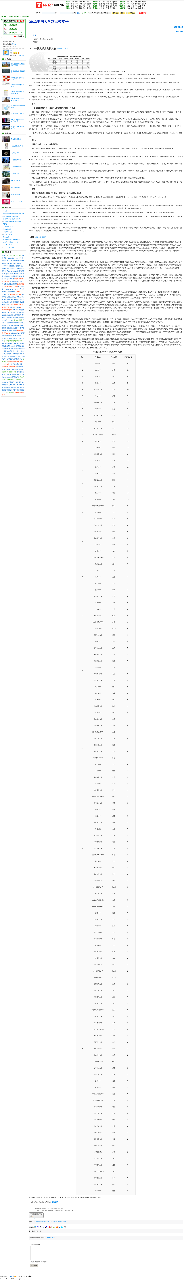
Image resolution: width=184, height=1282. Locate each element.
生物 (139, 6)
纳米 (136, 6)
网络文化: (122, 2)
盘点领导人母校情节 (17, 113)
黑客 (136, 2)
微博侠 (4, 255)
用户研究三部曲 (12, 330)
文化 (100, 8)
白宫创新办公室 (8, 226)
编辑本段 (60, 48)
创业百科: (122, 4)
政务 (107, 2)
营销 (104, 2)
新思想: (95, 6)
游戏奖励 (11, 279)
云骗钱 (18, 307)
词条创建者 (13, 55)
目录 (34, 35)
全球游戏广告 (15, 377)
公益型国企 (10, 268)
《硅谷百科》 (15, 173)
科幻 (80, 4)
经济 (111, 8)
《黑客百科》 (15, 153)
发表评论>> (51, 1238)
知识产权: (122, 8)
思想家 (115, 6)
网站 (100, 6)
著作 (143, 8)
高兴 (11, 50)
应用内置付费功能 (16, 354)
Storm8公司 (6, 294)
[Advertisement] (94, 1221)
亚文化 (144, 2)
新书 (104, 6)
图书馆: (95, 8)
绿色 (132, 6)
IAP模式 (20, 356)
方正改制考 (19, 312)
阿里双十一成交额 (16, 201)
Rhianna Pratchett (12, 271)
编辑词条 (179, 31)
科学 (76, 4)
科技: (68, 2)
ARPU (10, 320)
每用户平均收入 (19, 317)
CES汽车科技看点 (8, 247)
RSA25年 (6, 224)
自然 (72, 4)
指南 (136, 4)
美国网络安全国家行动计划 (11, 219)
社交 (100, 4)
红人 (132, 2)
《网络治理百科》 (16, 167)
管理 (107, 8)
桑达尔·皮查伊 (15, 194)
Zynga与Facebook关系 (12, 273)
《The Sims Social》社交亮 (12, 289)
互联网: (95, 2)
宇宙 (84, 4)
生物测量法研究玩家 (13, 328)
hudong (30, 1276)
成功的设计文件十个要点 (16, 351)
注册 (79, 13)
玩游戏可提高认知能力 (14, 374)
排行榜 (88, 8)
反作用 (5, 211)
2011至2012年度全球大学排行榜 (17, 120)
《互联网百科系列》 (17, 146)
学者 (107, 4)
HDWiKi (11, 1276)
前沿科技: (122, 6)
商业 (104, 8)
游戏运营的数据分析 (17, 297)
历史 (72, 6)
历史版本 (15, 44)
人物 (72, 2)
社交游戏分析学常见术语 (10, 299)
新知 (107, 6)
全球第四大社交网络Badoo (12, 336)
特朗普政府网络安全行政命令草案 (13, 214)
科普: (68, 4)
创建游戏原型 (12, 284)
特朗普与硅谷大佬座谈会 (11, 216)
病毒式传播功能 (7, 343)
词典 (84, 6)
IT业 (84, 2)
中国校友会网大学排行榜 (58, 1222)
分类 (72, 8)
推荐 (76, 8)
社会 (128, 2)
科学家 (88, 4)
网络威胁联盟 (7, 229)
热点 (84, 8)
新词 (111, 6)
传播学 (115, 4)
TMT (87, 2)
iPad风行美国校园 (13, 302)
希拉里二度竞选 (16, 139)
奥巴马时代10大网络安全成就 (12, 221)
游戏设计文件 (6, 354)
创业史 (144, 4)
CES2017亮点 (7, 245)
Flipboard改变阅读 (14, 346)
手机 (80, 6)
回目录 (66, 48)
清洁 (128, 6)
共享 (132, 8)
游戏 (111, 2)
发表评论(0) (178, 27)
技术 (80, 2)
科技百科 (3, 17)
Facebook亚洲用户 (8, 382)
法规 (139, 8)
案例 (139, 4)
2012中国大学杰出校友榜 (43, 39)
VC (128, 4)
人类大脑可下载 (13, 385)
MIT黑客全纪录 (16, 187)
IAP (16, 356)
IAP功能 (12, 356)
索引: (68, 8)
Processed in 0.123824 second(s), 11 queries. (14, 1279)
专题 (80, 8)
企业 (76, 2)
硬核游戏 (16, 325)
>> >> (18, 17)
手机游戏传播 (9, 317)
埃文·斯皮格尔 (7, 234)
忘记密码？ (85, 13)
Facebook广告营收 (17, 369)
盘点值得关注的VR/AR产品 (11, 239)
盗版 (128, 8)
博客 (104, 4)
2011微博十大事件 (14, 258)
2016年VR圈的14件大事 (10, 242)
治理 (139, 2)
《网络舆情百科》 (16, 160)
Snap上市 (6, 237)
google (115, 2)
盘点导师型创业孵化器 (14, 263)
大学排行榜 (25, 17)
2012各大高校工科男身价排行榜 (17, 92)
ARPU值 (5, 320)
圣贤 (11, 53)
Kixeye (13, 292)
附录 (36, 42)
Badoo (4, 338)
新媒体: (95, 4)
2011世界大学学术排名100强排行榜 (17, 99)
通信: (68, 6)
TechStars (5, 266)
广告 (100, 2)
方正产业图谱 (11, 312)
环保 (143, 6)
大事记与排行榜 (14, 17)
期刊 (114, 8)
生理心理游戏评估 (16, 359)
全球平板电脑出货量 (16, 364)
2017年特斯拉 (15, 180)
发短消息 (21, 55)
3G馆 (88, 6)
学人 (136, 8)
